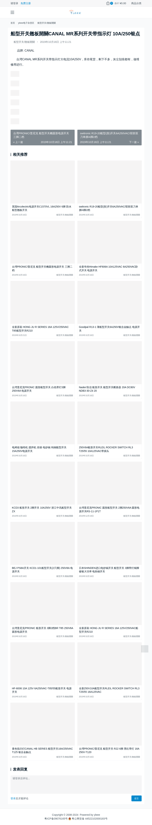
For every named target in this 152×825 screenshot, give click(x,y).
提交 (136, 798)
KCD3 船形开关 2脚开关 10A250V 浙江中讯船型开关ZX (42, 509)
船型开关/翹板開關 (24, 41)
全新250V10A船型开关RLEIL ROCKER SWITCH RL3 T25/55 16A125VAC (109, 690)
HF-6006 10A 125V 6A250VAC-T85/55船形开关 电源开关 (42, 690)
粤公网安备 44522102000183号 (88, 818)
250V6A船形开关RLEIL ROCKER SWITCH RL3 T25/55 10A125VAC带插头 (106, 449)
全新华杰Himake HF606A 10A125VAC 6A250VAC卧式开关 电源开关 (108, 268)
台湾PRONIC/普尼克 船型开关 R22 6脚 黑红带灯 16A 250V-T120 (109, 750)
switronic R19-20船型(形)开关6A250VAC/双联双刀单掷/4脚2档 (108, 208)
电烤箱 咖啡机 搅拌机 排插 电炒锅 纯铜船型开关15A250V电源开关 (39, 449)
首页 (13, 23)
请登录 (14, 3)
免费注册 (26, 3)
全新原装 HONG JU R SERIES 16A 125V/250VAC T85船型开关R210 (40, 329)
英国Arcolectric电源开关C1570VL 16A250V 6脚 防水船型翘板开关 (41, 208)
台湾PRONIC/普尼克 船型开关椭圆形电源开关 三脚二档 (42, 268)
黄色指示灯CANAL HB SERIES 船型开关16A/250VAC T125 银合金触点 (42, 750)
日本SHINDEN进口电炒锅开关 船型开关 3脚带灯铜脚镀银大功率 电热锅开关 (109, 570)
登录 (13, 798)
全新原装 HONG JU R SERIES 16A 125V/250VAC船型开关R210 (108, 630)
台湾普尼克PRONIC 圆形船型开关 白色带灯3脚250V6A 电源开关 (39, 389)
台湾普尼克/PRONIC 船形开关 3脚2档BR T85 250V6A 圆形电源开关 (42, 630)
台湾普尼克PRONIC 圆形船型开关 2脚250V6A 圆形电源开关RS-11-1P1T (109, 509)
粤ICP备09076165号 (56, 818)
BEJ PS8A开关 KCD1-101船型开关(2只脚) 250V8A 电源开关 (42, 570)
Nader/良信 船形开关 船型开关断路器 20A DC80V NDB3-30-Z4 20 (107, 389)
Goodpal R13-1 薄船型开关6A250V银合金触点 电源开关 (109, 329)
